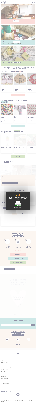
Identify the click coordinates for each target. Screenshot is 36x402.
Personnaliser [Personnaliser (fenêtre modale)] (18, 203)
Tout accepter (18, 205)
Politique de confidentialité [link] (18, 207)
